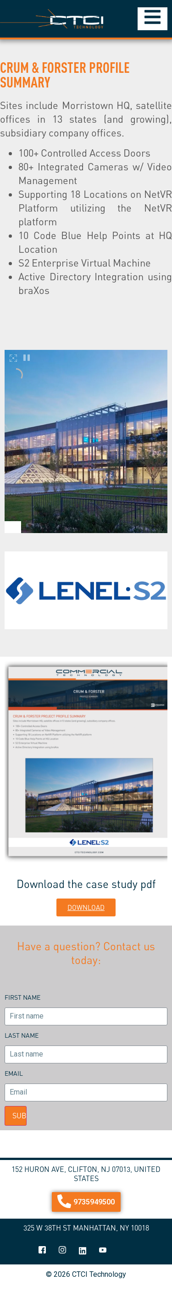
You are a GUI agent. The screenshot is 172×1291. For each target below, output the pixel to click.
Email (14, 1073)
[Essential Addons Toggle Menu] (152, 18)
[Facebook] (42, 1251)
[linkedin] (82, 1251)
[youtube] (103, 1251)
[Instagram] (62, 1251)
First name (22, 997)
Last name (22, 1035)
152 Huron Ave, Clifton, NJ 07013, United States (86, 1174)
